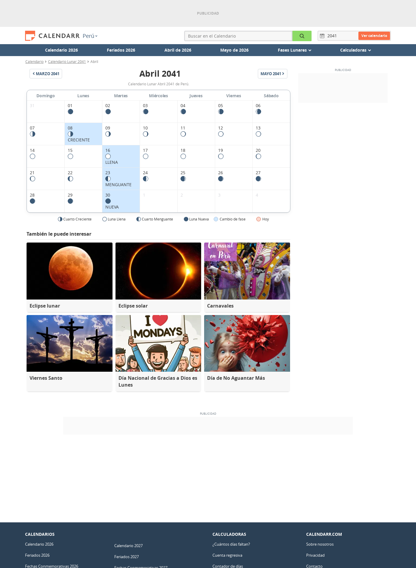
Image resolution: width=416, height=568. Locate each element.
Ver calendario (374, 35)
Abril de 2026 (177, 50)
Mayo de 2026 (234, 50)
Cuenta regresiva (227, 555)
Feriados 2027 (126, 556)
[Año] (333, 36)
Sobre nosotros (320, 544)
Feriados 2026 (121, 50)
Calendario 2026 (61, 50)
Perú (90, 35)
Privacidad (315, 555)
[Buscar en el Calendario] (302, 36)
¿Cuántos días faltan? (231, 544)
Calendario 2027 (128, 545)
